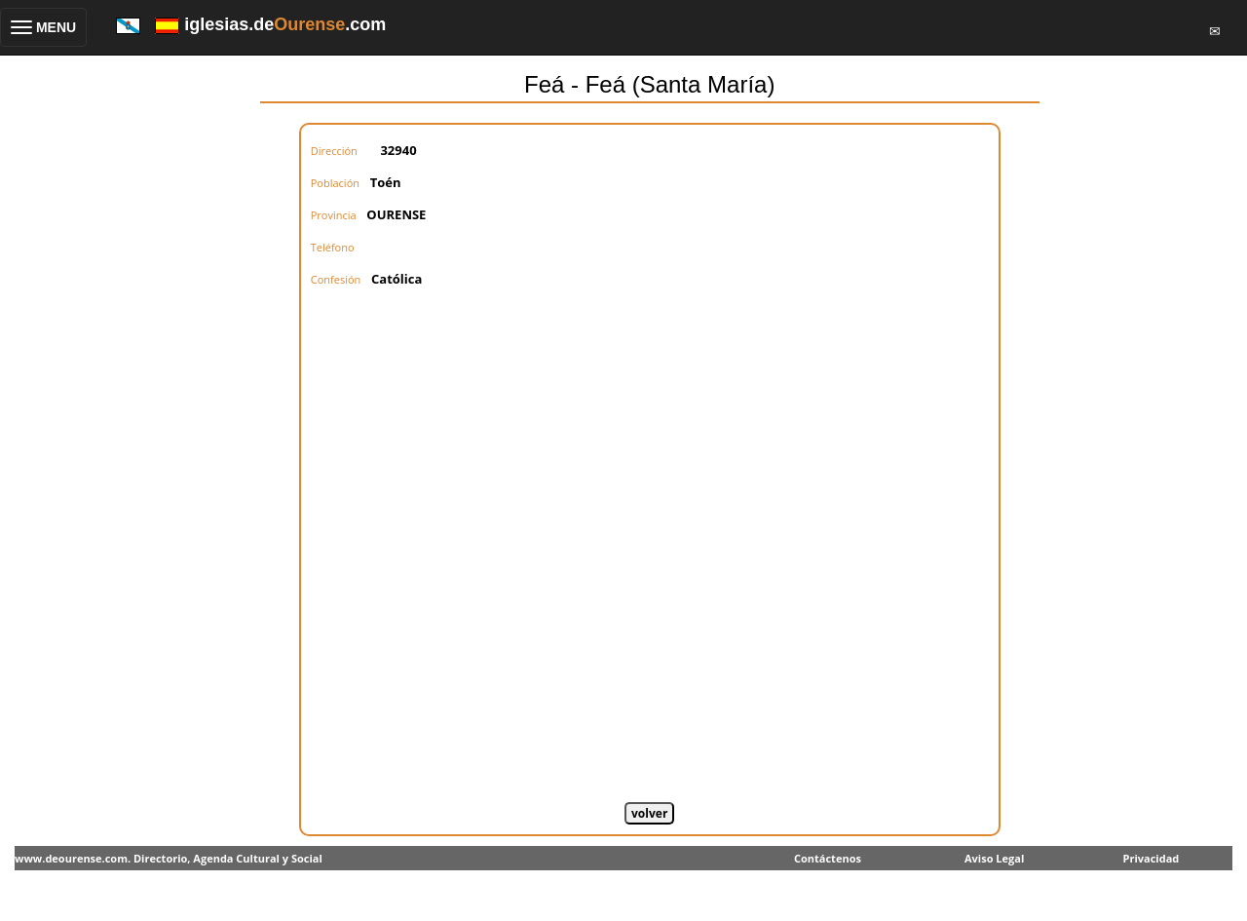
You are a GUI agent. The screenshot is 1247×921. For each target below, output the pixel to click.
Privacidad (1151, 858)
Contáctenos (827, 858)
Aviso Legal (994, 858)
